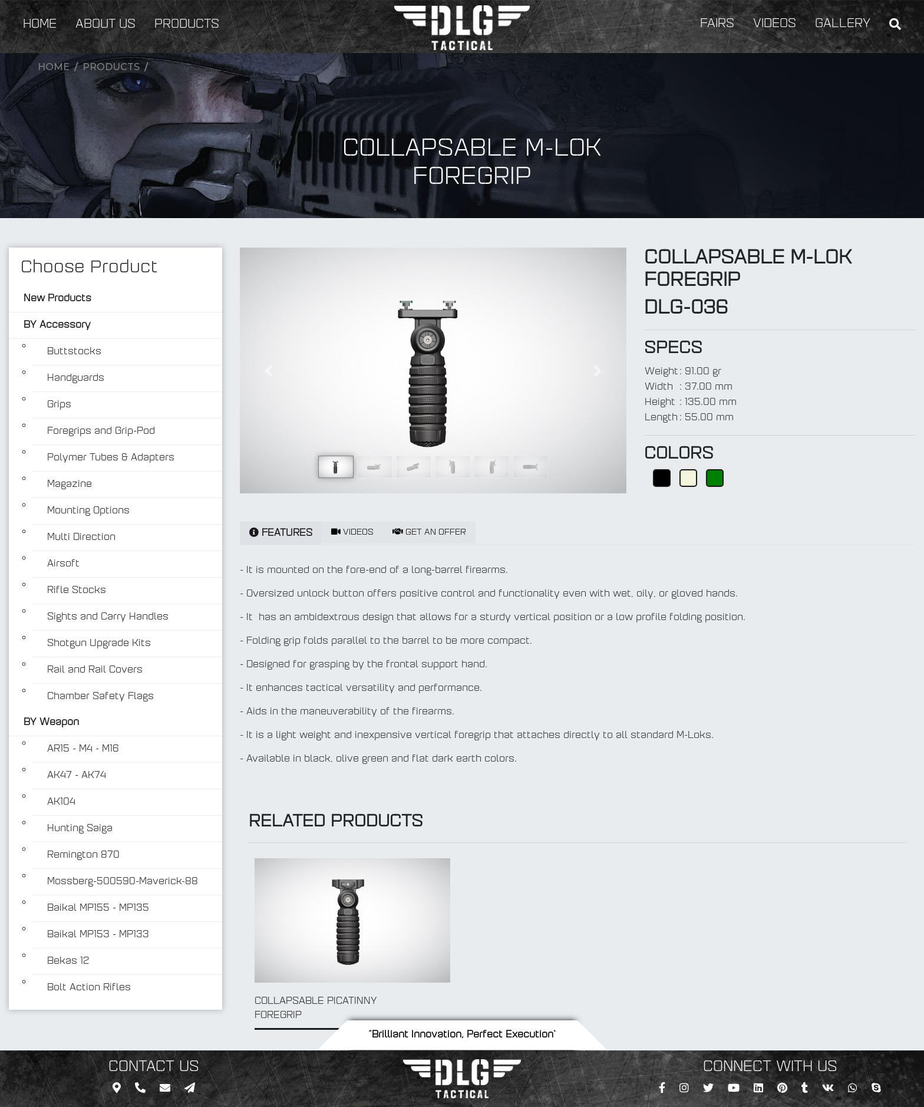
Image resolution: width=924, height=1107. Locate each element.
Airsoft (63, 564)
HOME (40, 25)
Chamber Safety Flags (100, 696)
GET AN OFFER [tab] (429, 532)
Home (54, 67)
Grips (59, 405)
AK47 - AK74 (76, 775)
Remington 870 (83, 855)
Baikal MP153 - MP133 (98, 935)
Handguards (75, 378)
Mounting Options (88, 511)
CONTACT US (153, 1067)
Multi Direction (81, 537)
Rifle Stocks (76, 590)
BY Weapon (51, 722)
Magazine (69, 484)
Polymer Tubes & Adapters (110, 458)
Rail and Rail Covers (95, 670)
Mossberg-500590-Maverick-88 (122, 882)
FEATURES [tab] (280, 533)
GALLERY (842, 24)
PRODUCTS (186, 25)
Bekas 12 (68, 961)
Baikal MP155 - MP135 (98, 908)
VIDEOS (774, 24)
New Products (57, 299)
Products (111, 67)
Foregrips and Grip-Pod (101, 431)
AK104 (61, 802)
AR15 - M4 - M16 (83, 749)
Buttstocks (74, 352)
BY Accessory (57, 325)
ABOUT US (105, 25)
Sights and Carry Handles (108, 617)
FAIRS (717, 24)
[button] (269, 370)
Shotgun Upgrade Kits (99, 643)
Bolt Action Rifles (89, 988)
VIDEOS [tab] (352, 532)
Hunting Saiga (80, 828)
